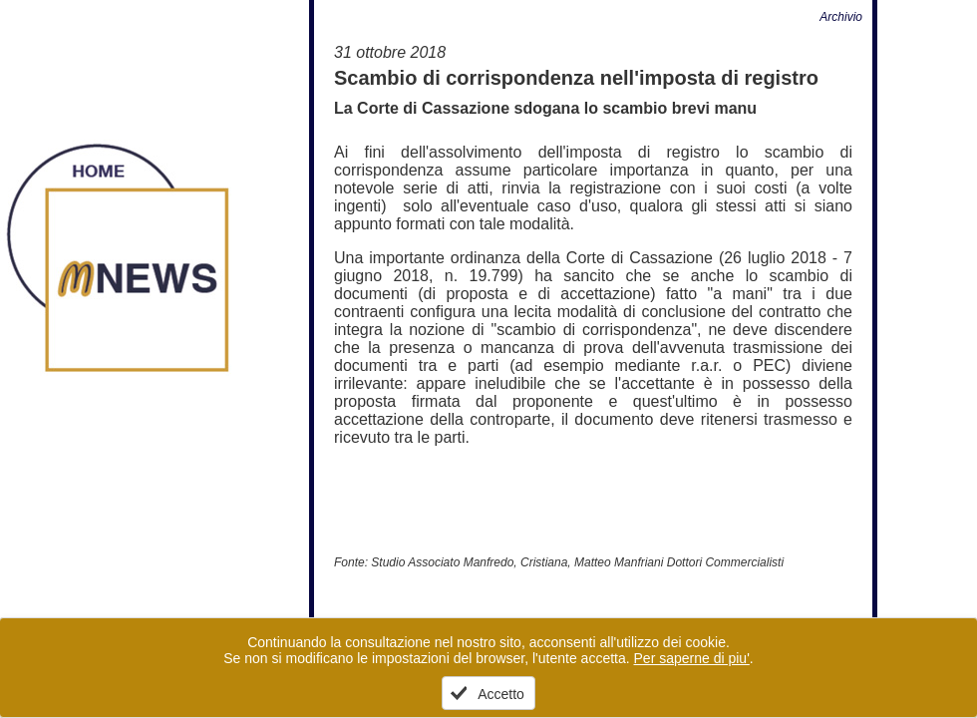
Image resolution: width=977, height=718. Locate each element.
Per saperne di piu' (692, 658)
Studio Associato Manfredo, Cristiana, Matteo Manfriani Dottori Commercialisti (577, 562)
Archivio (840, 17)
